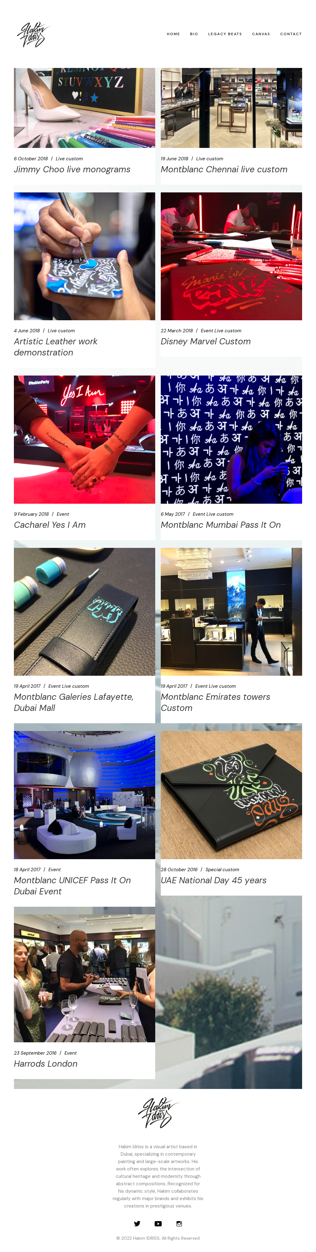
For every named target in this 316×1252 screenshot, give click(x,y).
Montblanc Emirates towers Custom (215, 702)
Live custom (69, 159)
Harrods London (45, 1063)
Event (207, 331)
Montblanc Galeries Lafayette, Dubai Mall (74, 702)
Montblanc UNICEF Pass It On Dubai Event (72, 886)
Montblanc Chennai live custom (224, 169)
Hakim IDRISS (146, 1238)
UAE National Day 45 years (214, 880)
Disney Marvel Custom (206, 341)
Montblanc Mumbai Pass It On (221, 525)
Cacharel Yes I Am (50, 525)
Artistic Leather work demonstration (56, 347)
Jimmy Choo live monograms (72, 169)
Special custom (222, 870)
